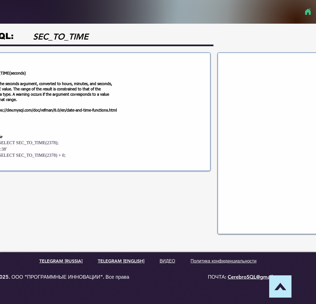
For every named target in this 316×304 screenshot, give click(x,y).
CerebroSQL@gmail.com (256, 277)
